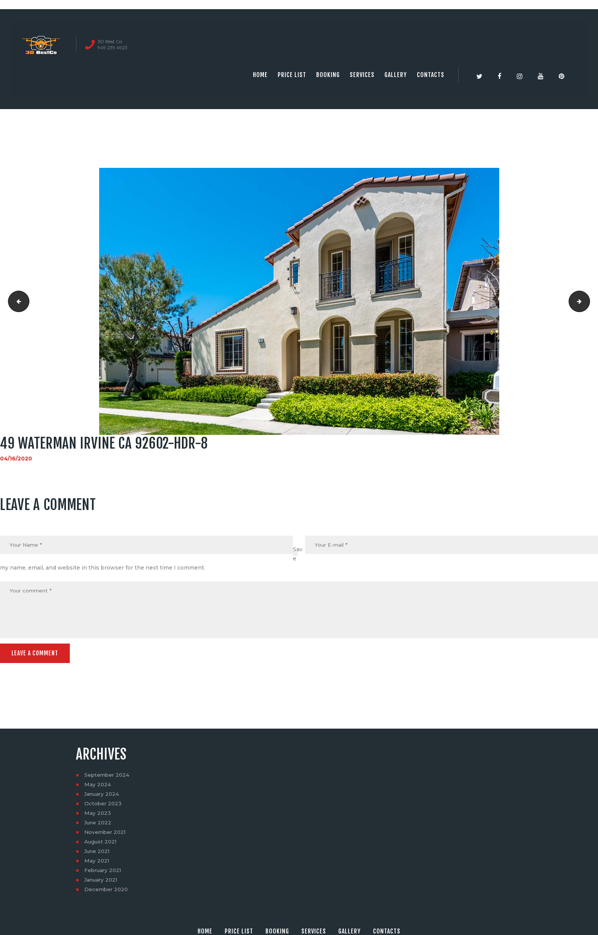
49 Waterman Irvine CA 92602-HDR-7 (16, 301)
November (106, 833)
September (107, 776)
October (103, 805)
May (97, 786)
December (107, 891)
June (98, 824)
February (104, 872)
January (102, 795)
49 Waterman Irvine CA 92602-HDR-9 (587, 301)
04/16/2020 (16, 458)
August (101, 843)
